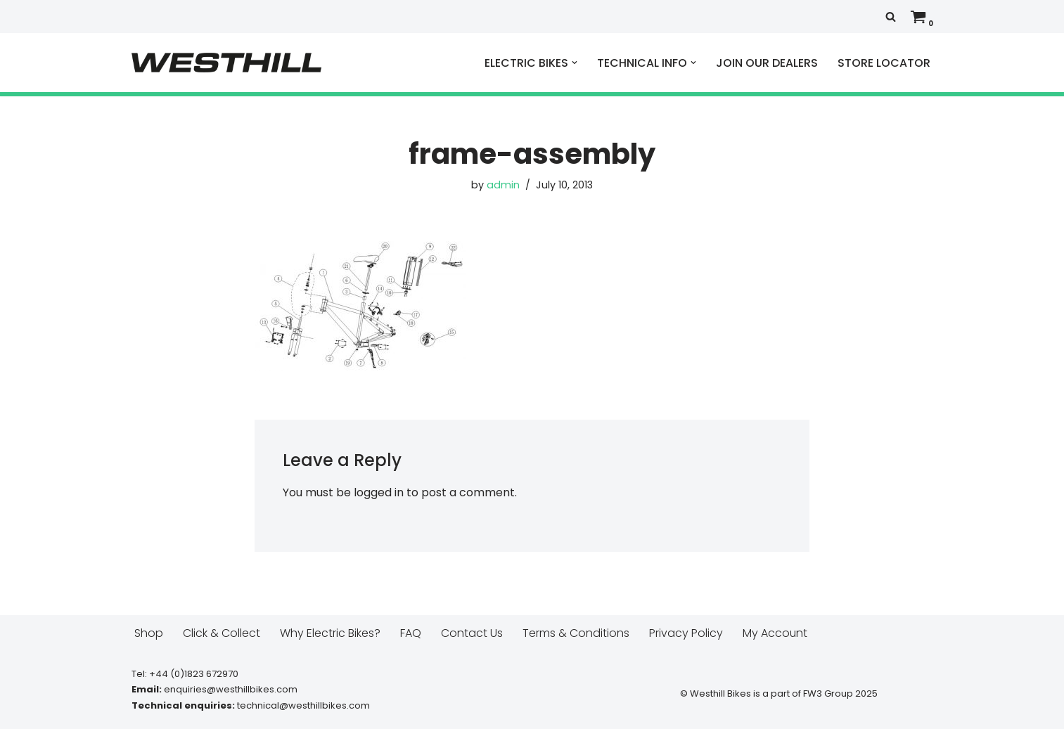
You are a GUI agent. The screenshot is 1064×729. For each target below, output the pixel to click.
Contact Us (472, 633)
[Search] (890, 16)
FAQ (410, 633)
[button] (574, 62)
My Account (775, 633)
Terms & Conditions (576, 633)
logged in (379, 492)
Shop (148, 633)
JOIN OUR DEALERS (767, 63)
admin (503, 185)
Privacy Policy (686, 633)
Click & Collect (221, 633)
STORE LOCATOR (884, 63)
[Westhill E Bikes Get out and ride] (226, 62)
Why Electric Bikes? (330, 633)
